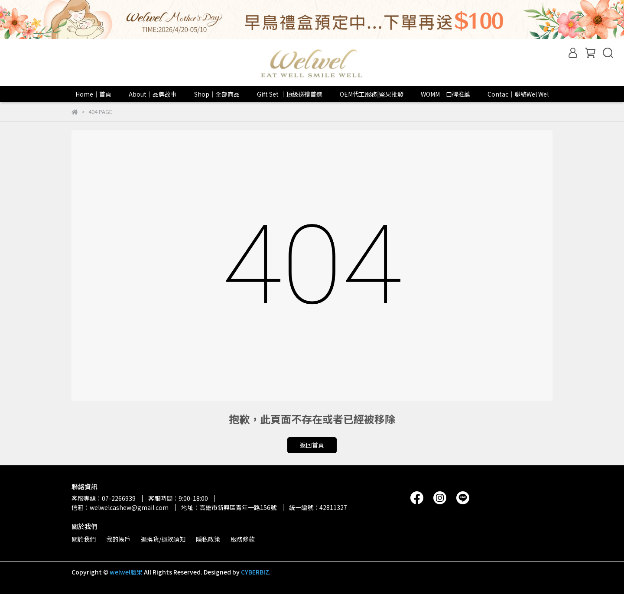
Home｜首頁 (93, 94)
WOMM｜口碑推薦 (445, 94)
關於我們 (84, 539)
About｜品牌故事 (153, 94)
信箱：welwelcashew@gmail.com (120, 507)
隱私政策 (208, 539)
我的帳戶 (118, 539)
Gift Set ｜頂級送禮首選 (289, 94)
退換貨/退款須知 (163, 539)
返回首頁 (312, 445)
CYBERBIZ (255, 572)
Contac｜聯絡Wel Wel (518, 94)
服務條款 (243, 539)
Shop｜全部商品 (217, 94)
